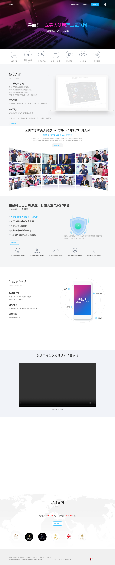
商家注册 (95, 4)
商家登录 (85, 4)
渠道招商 (42, 557)
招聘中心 (35, 557)
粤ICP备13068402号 (38, 559)
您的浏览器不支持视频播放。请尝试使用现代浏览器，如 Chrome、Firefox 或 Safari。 (57, 385)
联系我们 (29, 557)
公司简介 (15, 557)
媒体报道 (22, 557)
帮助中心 (49, 557)
